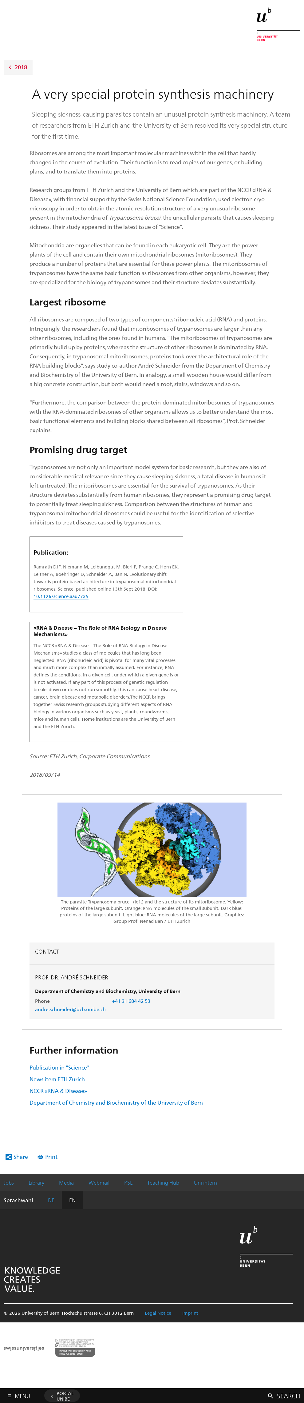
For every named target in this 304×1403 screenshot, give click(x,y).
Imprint (190, 1313)
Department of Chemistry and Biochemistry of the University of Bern (116, 1102)
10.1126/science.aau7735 (61, 596)
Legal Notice (158, 1313)
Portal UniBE (65, 1396)
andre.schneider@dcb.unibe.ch (70, 1009)
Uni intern (205, 1182)
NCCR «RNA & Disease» (58, 1090)
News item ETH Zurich (57, 1079)
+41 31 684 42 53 (131, 1001)
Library (36, 1182)
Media (66, 1182)
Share (21, 1156)
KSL (128, 1182)
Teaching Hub (163, 1182)
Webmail (99, 1182)
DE (51, 1200)
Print (51, 1156)
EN (72, 1200)
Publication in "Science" (59, 1067)
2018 (21, 66)
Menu (22, 1394)
